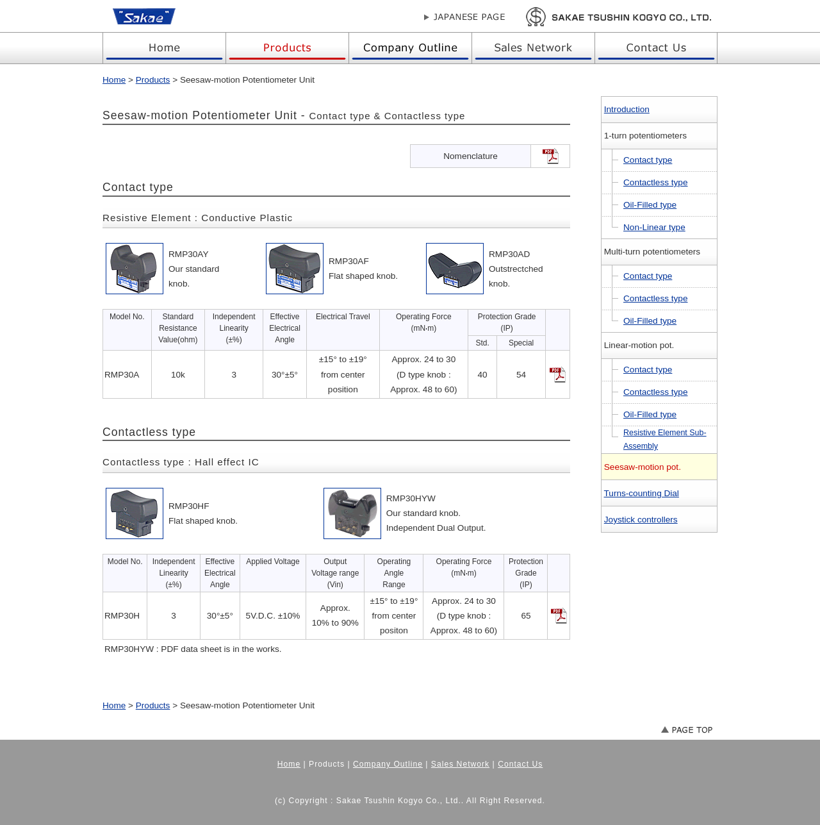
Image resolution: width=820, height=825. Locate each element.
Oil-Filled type (649, 205)
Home (114, 80)
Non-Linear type (654, 227)
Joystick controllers (641, 519)
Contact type (647, 160)
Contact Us (520, 764)
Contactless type (655, 182)
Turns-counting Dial (641, 493)
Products (153, 80)
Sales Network (460, 764)
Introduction (627, 109)
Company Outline (388, 764)
